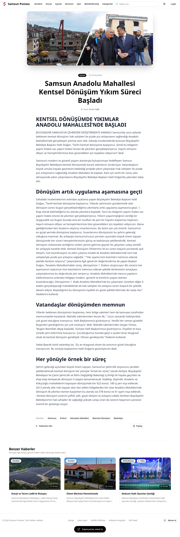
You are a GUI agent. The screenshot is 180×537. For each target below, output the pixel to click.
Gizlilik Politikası (98, 520)
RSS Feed (133, 520)
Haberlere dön (43, 426)
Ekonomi (69, 4)
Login (173, 4)
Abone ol (170, 520)
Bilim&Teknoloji (92, 4)
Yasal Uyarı (82, 520)
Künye (71, 520)
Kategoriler (107, 4)
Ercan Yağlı (94, 109)
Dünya (49, 4)
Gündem (38, 4)
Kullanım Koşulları (117, 520)
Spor (79, 4)
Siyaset (58, 4)
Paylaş (137, 426)
